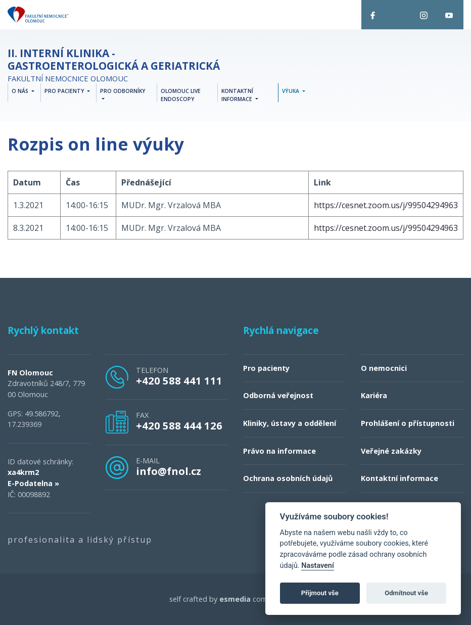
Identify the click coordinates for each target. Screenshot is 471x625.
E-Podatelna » (33, 483)
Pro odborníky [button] (123, 91)
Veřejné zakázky (391, 451)
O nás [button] (21, 91)
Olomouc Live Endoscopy (181, 95)
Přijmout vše (320, 593)
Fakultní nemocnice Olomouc (114, 65)
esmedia (235, 599)
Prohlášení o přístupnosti (407, 423)
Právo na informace (279, 451)
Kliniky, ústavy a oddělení (289, 423)
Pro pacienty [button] (65, 91)
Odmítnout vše (406, 593)
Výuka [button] (291, 91)
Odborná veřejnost (278, 396)
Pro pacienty (266, 368)
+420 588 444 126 (179, 426)
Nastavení (317, 565)
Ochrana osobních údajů (288, 479)
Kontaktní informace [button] (237, 95)
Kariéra (374, 396)
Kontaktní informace (399, 479)
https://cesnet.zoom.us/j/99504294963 (386, 205)
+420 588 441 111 (179, 380)
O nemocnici (384, 368)
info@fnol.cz (168, 471)
